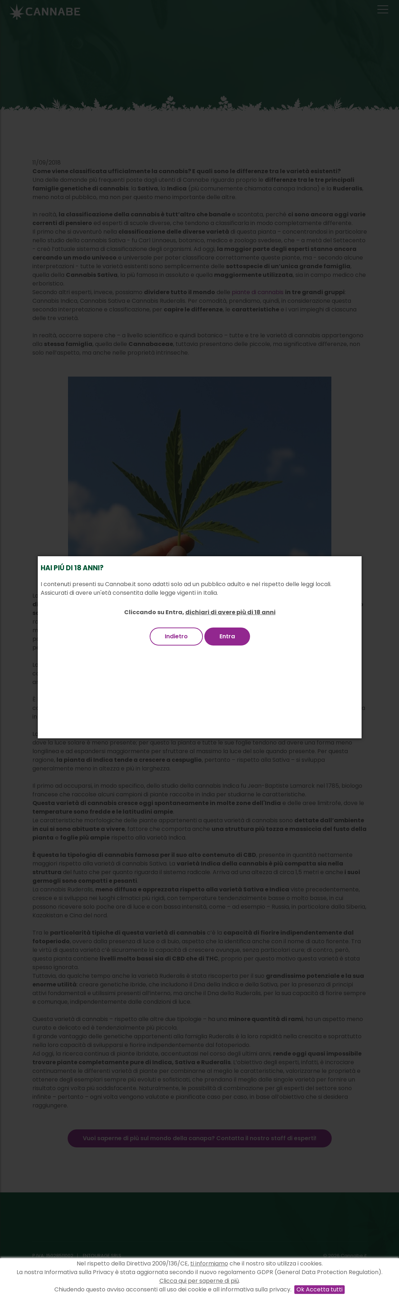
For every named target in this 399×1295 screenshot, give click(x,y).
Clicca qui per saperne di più (199, 1281)
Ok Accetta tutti (319, 1289)
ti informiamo (209, 1263)
